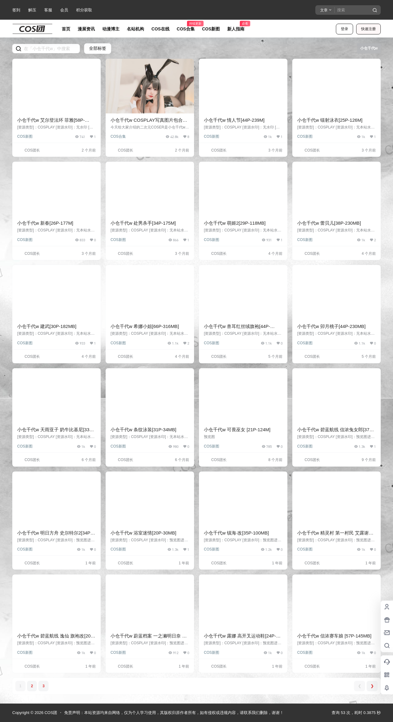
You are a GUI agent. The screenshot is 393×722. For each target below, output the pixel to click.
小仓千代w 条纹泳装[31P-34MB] (143, 429)
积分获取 (84, 10)
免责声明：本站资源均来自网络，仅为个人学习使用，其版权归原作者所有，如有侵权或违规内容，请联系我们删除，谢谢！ (174, 712)
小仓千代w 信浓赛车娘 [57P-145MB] (334, 635)
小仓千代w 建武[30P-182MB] (46, 326)
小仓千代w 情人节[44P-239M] (234, 120)
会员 (64, 10)
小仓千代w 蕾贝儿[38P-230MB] (329, 223)
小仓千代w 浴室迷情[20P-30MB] (143, 532)
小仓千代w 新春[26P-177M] (45, 223)
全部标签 (97, 48)
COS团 (50, 712)
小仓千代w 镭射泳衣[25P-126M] (330, 120)
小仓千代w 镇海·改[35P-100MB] (236, 532)
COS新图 (25, 136)
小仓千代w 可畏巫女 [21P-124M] (237, 429)
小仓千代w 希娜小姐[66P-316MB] (145, 326)
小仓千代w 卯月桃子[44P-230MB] (331, 326)
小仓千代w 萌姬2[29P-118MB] (235, 223)
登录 (344, 29)
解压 (32, 10)
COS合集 (118, 136)
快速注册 (368, 29)
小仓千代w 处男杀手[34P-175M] (143, 223)
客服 (48, 10)
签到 (16, 10)
